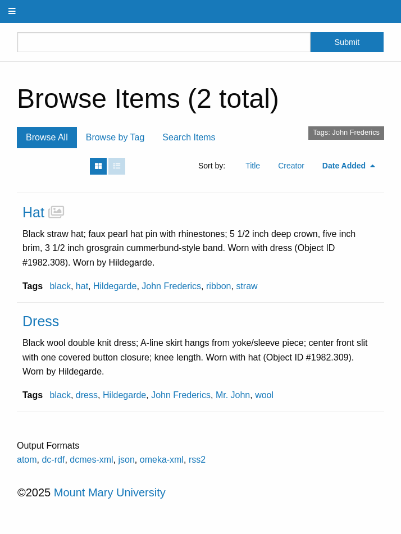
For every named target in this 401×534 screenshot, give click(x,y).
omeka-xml (162, 459)
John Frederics (171, 286)
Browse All (47, 137)
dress (87, 395)
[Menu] (12, 11)
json (127, 459)
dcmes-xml (91, 459)
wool (264, 395)
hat (82, 286)
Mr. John (233, 395)
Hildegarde (114, 286)
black (60, 286)
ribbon (218, 286)
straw (246, 286)
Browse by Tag (115, 137)
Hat (33, 212)
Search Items (188, 137)
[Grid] (98, 166)
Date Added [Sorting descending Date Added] (345, 165)
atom (27, 459)
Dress (40, 321)
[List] (116, 166)
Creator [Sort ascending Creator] (291, 165)
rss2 (197, 459)
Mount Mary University (110, 492)
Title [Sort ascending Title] (252, 165)
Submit (346, 42)
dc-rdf (53, 459)
